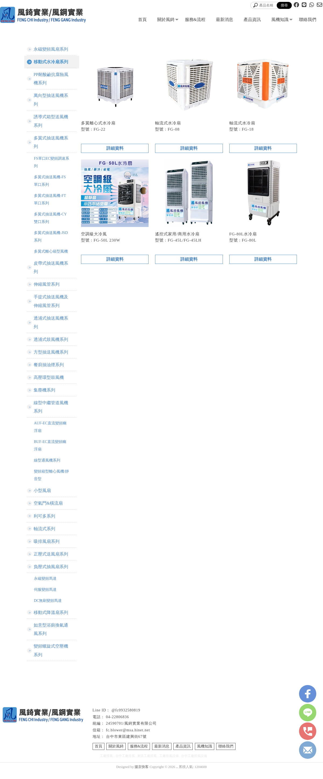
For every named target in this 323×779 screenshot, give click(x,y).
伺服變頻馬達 (45, 596)
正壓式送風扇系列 (51, 560)
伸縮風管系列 (46, 286)
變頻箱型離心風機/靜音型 (51, 480)
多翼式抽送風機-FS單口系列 (50, 182)
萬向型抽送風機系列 (51, 100)
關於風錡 (165, 19)
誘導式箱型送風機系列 (51, 122)
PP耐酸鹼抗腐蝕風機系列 (51, 79)
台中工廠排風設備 (194, 764)
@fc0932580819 (125, 718)
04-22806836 (117, 725)
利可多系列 (44, 521)
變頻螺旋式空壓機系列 (51, 658)
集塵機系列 (44, 394)
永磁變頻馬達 (45, 585)
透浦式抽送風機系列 (51, 325)
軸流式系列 (44, 534)
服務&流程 (195, 19)
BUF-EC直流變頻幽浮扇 (50, 450)
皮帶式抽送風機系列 (51, 269)
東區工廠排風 (147, 764)
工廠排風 (106, 764)
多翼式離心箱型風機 (51, 253)
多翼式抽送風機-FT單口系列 (50, 201)
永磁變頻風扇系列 (51, 49)
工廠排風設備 (169, 764)
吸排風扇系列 (46, 547)
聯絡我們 (307, 19)
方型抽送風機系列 (51, 355)
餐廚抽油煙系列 (49, 368)
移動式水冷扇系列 (51, 62)
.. (177, 775)
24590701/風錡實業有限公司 (131, 731)
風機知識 (280, 19)
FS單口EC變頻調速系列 (51, 164)
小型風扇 (42, 495)
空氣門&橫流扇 (48, 508)
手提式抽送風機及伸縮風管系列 (51, 303)
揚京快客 (142, 775)
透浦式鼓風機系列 (51, 342)
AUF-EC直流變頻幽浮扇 (50, 432)
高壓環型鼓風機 (49, 381)
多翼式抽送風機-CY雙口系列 (50, 220)
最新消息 (224, 19)
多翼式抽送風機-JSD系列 (51, 238)
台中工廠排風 (125, 764)
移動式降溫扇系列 (51, 619)
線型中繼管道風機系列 (51, 411)
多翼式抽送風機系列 (51, 144)
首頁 (142, 19)
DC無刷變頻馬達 (48, 607)
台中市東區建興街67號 (126, 744)
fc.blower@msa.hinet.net (128, 738)
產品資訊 (252, 19)
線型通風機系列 (47, 465)
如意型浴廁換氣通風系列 (51, 636)
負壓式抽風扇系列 (51, 573)
